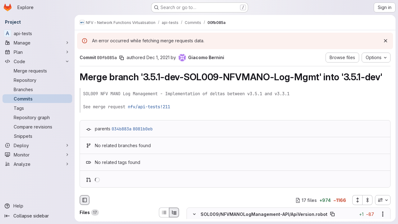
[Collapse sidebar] (37, 216)
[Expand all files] (357, 200)
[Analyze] (37, 164)
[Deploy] (37, 145)
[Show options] (382, 214)
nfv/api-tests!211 (149, 107)
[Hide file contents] (194, 214)
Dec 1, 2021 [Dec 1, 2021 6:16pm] (157, 57)
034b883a (122, 129)
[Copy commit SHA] (121, 58)
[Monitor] (37, 154)
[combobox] (383, 200)
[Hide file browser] (85, 200)
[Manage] (37, 42)
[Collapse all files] (368, 200)
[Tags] (37, 108)
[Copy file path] (332, 214)
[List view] (164, 212)
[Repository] (37, 80)
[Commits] (37, 98)
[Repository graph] (37, 117)
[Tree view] (174, 212)
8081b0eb (143, 129)
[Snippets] (37, 136)
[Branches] (37, 89)
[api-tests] (37, 33)
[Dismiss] (385, 40)
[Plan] (37, 52)
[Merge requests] (37, 70)
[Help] (37, 206)
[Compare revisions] (37, 126)
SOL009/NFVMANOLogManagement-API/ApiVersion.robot (264, 214)
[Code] (37, 61)
